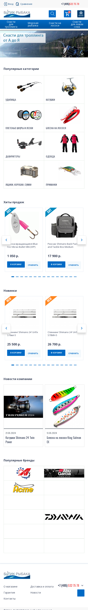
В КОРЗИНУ (16, 264)
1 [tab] (82, 37)
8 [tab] (44, 276)
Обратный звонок (80, 593)
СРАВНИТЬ (33, 265)
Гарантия (9, 593)
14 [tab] (70, 276)
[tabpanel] (44, 44)
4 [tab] (82, 48)
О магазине (10, 587)
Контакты (10, 599)
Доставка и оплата (42, 587)
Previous (82, 34)
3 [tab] (82, 44)
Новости (35, 593)
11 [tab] (57, 276)
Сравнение (26, 3)
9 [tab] (48, 276)
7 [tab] (39, 276)
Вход (10, 3)
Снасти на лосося (55, 24)
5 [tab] (82, 52)
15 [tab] (75, 276)
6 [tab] (35, 276)
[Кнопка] (80, 13)
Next (82, 54)
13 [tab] (66, 276)
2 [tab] (82, 40)
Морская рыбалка (33, 24)
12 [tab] (62, 276)
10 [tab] (53, 276)
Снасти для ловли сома (77, 24)
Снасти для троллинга (11, 24)
